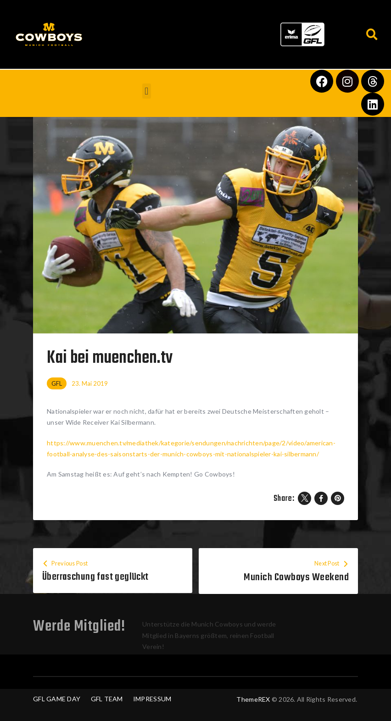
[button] (185, 32)
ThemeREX (253, 699)
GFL (56, 383)
